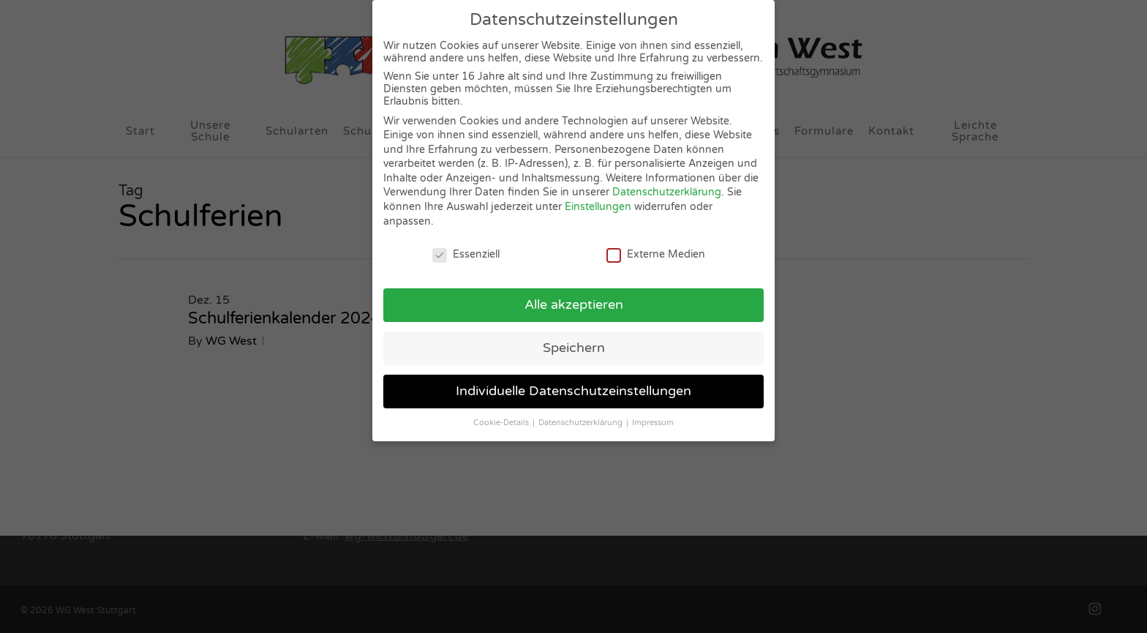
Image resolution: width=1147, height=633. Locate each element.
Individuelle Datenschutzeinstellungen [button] (573, 385)
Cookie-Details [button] (502, 417)
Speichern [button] (574, 342)
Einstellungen (598, 201)
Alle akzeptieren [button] (573, 299)
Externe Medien (655, 248)
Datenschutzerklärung (666, 186)
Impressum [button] (653, 417)
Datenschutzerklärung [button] (581, 417)
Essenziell (466, 248)
